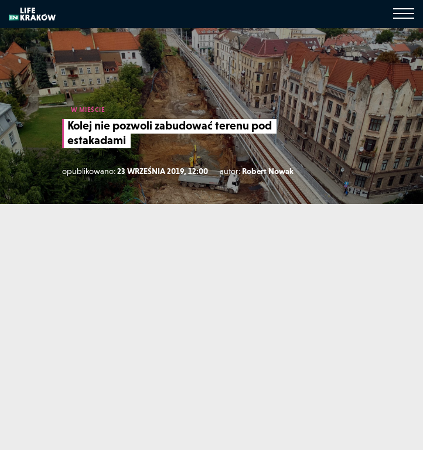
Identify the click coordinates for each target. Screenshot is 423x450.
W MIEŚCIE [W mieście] (88, 109)
